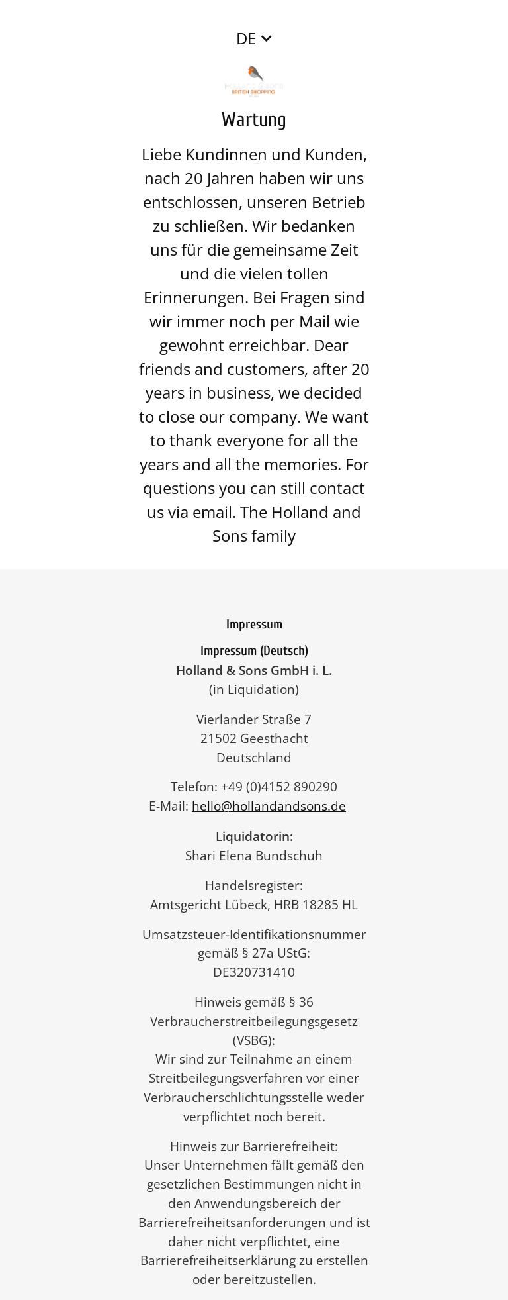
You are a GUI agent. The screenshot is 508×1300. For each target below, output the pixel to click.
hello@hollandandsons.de (275, 806)
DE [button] (246, 38)
